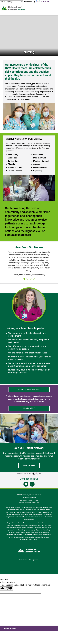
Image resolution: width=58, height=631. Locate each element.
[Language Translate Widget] (11, 1)
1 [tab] (24, 279)
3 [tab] (30, 279)
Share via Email (40, 474)
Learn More (29, 408)
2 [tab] (27, 279)
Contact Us (23, 560)
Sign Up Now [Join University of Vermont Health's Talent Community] (29, 465)
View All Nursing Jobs (29, 390)
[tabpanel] (29, 263)
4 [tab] (34, 279)
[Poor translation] (9, 588)
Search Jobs (10, 628)
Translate (42, 1)
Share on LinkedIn (37, 474)
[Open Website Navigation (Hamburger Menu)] (52, 6)
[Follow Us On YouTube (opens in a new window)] (26, 484)
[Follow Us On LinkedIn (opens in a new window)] (32, 484)
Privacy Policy (34, 560)
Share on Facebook (33, 474)
